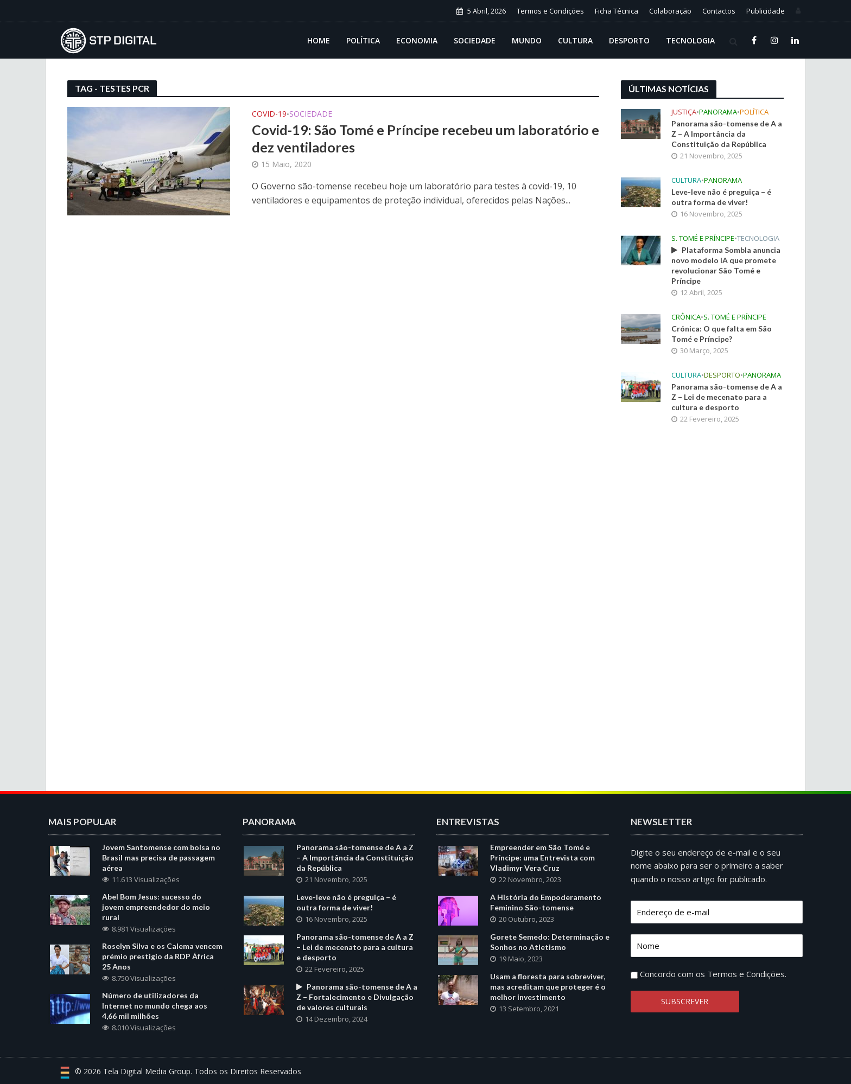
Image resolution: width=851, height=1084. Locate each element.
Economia (416, 40)
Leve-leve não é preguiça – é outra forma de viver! (721, 197)
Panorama (718, 112)
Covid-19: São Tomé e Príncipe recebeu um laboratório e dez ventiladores (425, 138)
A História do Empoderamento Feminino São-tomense (545, 902)
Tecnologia (690, 40)
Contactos (718, 11)
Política (363, 40)
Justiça (683, 112)
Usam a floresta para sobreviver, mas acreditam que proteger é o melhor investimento (548, 987)
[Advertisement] (702, 611)
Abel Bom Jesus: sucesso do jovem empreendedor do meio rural (156, 907)
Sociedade (475, 40)
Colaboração (670, 11)
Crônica (686, 317)
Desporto (629, 40)
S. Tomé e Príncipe (702, 238)
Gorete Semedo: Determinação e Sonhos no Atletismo (549, 942)
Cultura (575, 40)
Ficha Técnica (616, 11)
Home (318, 40)
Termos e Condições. (746, 973)
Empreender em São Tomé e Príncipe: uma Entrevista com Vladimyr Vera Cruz (542, 857)
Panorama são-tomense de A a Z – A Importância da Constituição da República (726, 134)
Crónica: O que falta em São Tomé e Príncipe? (721, 333)
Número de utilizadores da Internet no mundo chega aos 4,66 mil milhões (154, 1006)
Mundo (527, 40)
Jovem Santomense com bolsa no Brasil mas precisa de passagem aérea (161, 857)
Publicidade (765, 11)
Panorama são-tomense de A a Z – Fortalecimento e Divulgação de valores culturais (356, 997)
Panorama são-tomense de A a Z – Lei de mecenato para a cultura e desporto (726, 397)
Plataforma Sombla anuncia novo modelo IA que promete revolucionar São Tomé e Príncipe (725, 265)
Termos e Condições (550, 11)
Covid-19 (269, 114)
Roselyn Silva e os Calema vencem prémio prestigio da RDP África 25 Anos (162, 956)
